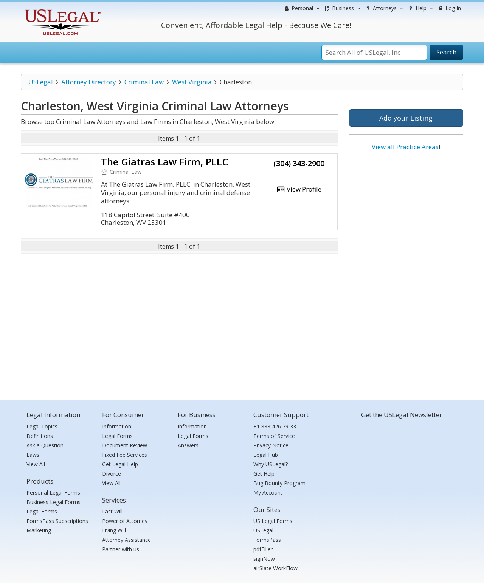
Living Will (114, 530)
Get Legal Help (120, 464)
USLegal (40, 81)
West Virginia (192, 81)
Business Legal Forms (53, 502)
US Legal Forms (272, 520)
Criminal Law (144, 81)
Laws (32, 454)
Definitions (39, 435)
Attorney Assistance (126, 539)
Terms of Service (274, 435)
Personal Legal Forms (53, 492)
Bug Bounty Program (279, 483)
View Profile (299, 189)
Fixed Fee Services (124, 454)
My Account (267, 492)
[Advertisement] (406, 214)
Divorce (111, 473)
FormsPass (267, 539)
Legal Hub (265, 454)
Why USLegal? (270, 464)
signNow (264, 558)
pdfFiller (263, 549)
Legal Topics (41, 426)
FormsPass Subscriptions (57, 520)
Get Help (264, 473)
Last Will (112, 511)
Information (116, 426)
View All (35, 464)
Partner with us (120, 549)
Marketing (38, 530)
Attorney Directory (88, 81)
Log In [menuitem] (449, 8)
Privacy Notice (271, 445)
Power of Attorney (124, 520)
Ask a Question (45, 445)
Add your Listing (406, 117)
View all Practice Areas (405, 146)
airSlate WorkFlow (275, 568)
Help (420, 8)
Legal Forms (41, 511)
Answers (188, 445)
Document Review (124, 445)
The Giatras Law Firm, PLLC (164, 162)
